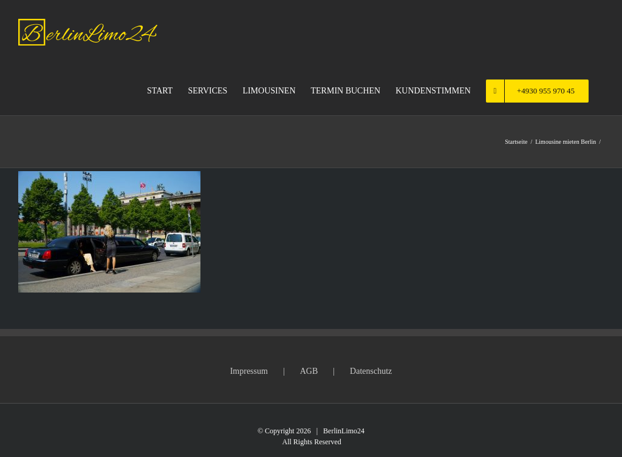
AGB (309, 371)
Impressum (249, 371)
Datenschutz (371, 371)
